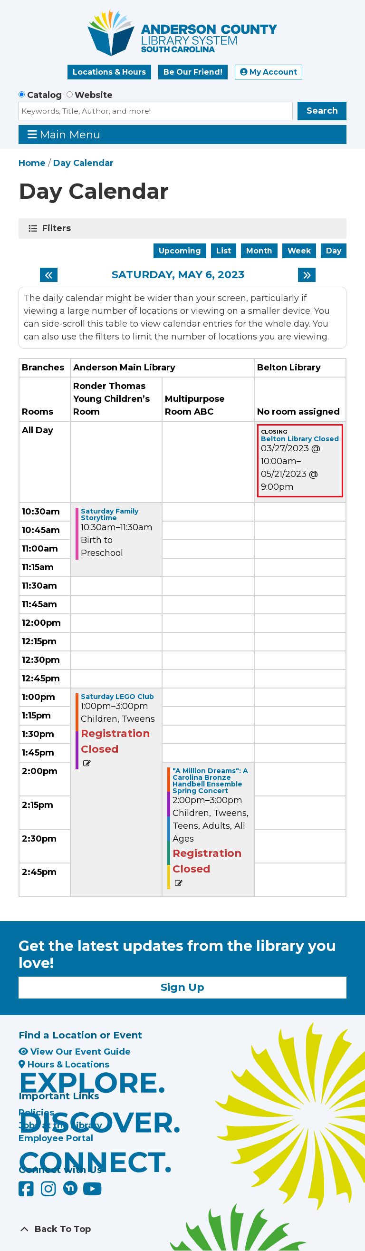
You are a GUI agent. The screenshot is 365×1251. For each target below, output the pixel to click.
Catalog (44, 95)
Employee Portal (56, 1138)
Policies (36, 1112)
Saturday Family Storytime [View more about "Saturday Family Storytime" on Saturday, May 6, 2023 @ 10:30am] (109, 514)
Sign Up (182, 987)
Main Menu (64, 134)
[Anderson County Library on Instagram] (49, 1192)
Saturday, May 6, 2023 (178, 275)
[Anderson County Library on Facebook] (27, 1192)
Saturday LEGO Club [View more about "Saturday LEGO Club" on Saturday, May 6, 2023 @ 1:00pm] (117, 696)
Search (322, 111)
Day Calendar (83, 163)
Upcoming (180, 250)
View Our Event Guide (75, 1052)
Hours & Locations (64, 1064)
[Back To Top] (182, 1229)
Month (259, 250)
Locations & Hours (109, 72)
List (223, 250)
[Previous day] (49, 275)
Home (32, 163)
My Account (268, 72)
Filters (58, 228)
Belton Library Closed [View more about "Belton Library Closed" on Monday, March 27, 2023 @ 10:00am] (300, 439)
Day (333, 250)
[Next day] (307, 275)
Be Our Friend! (192, 72)
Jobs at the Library (60, 1125)
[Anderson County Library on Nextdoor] (70, 1187)
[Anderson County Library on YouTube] (92, 1192)
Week (299, 250)
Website (94, 95)
